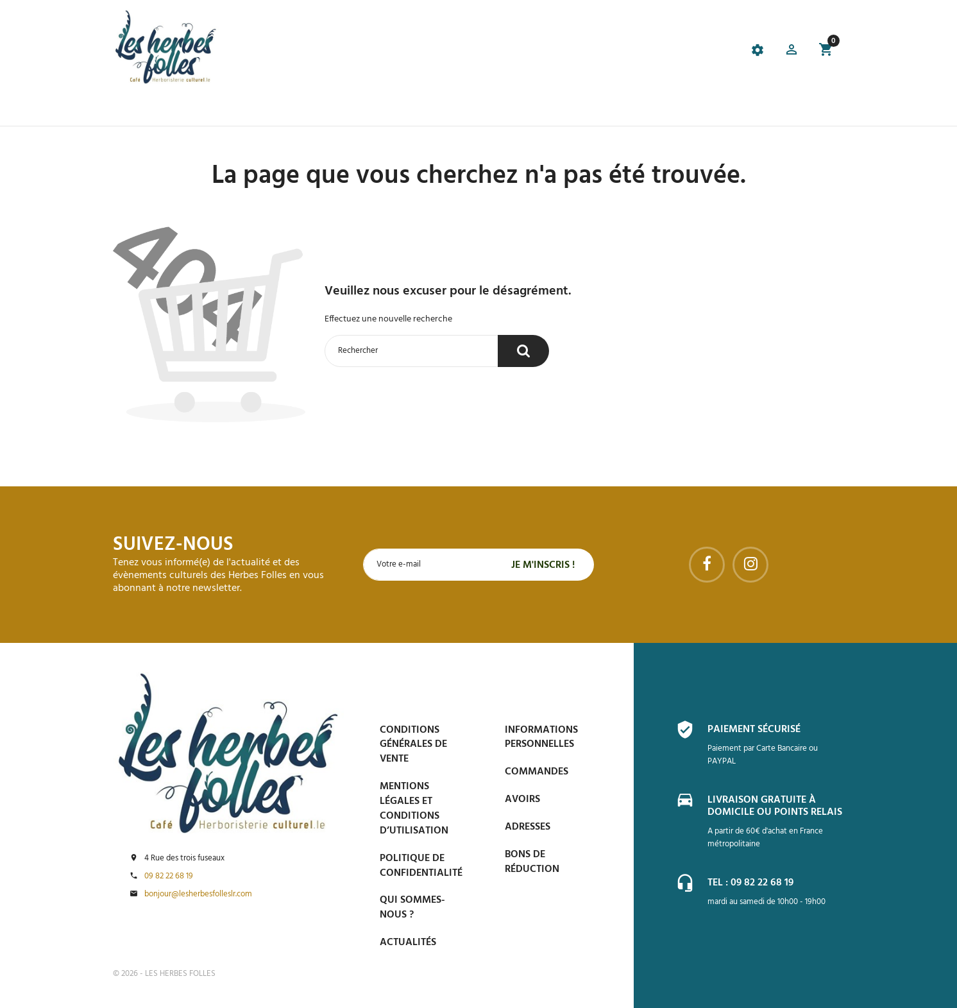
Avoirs (522, 799)
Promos (252, 109)
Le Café (300, 109)
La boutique (192, 109)
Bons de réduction (532, 862)
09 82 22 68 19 (168, 876)
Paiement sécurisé (753, 729)
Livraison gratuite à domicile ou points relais (774, 806)
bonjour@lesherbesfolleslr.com (198, 894)
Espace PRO (668, 109)
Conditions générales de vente (413, 745)
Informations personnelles (541, 737)
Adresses (527, 827)
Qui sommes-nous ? (412, 907)
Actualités (408, 942)
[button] (791, 52)
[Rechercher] (411, 351)
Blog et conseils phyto (571, 109)
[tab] (411, 52)
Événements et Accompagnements (415, 109)
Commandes (536, 772)
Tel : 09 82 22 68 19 (750, 883)
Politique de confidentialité (421, 866)
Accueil (132, 109)
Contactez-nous (748, 109)
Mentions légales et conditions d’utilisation (414, 808)
